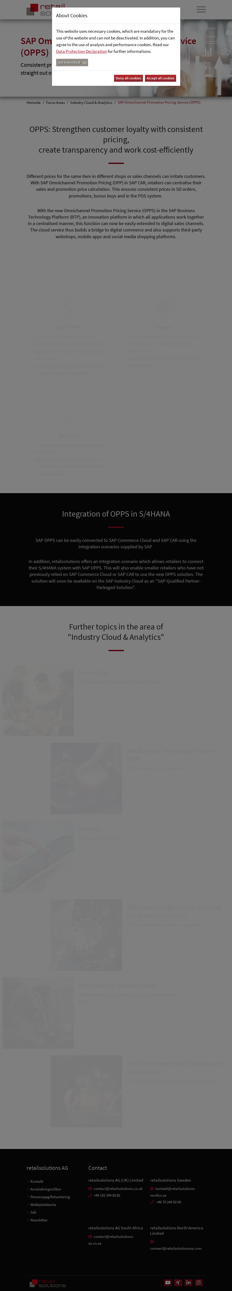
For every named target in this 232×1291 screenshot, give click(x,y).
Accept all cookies (160, 78)
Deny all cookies (128, 78)
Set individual (69, 62)
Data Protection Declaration (81, 51)
